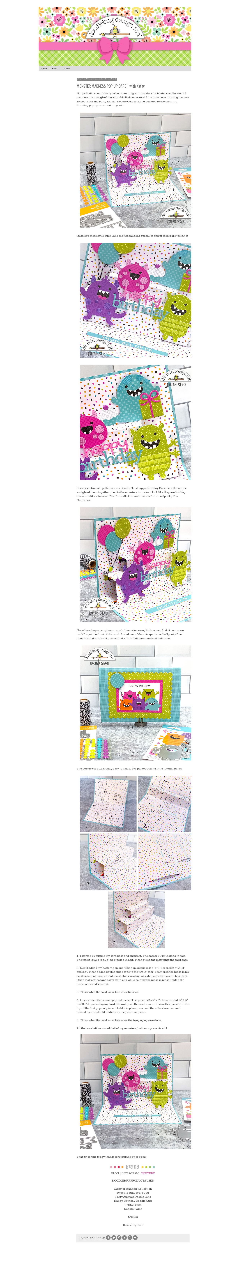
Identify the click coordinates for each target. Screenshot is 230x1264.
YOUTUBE (148, 1173)
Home (44, 68)
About (54, 68)
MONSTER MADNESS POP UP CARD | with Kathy (111, 86)
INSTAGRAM (130, 1173)
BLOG (115, 1173)
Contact (66, 68)
